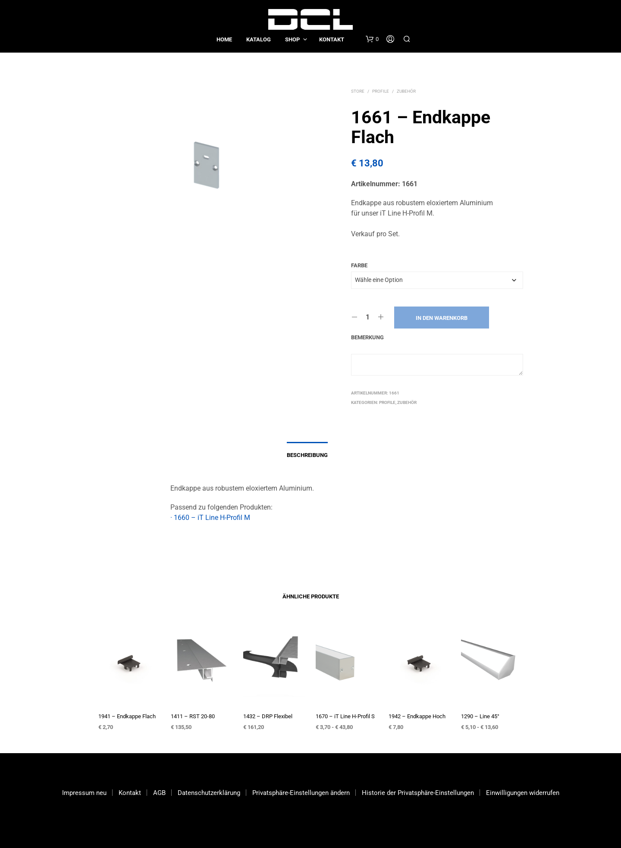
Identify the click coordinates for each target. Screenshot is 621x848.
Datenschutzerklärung (209, 793)
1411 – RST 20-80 (193, 716)
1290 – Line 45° (480, 716)
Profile (380, 91)
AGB (159, 793)
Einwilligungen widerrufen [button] (522, 793)
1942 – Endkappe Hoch (417, 716)
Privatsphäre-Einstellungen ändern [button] (301, 793)
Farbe (359, 265)
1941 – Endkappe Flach (127, 716)
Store (357, 91)
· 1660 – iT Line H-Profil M (210, 517)
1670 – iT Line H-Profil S (345, 716)
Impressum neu (84, 793)
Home (224, 39)
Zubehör (406, 91)
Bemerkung (367, 337)
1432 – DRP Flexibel (267, 716)
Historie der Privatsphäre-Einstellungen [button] (418, 793)
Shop (292, 39)
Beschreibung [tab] (307, 455)
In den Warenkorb (441, 318)
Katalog (258, 39)
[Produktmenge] (367, 317)
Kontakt (331, 39)
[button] (372, 39)
